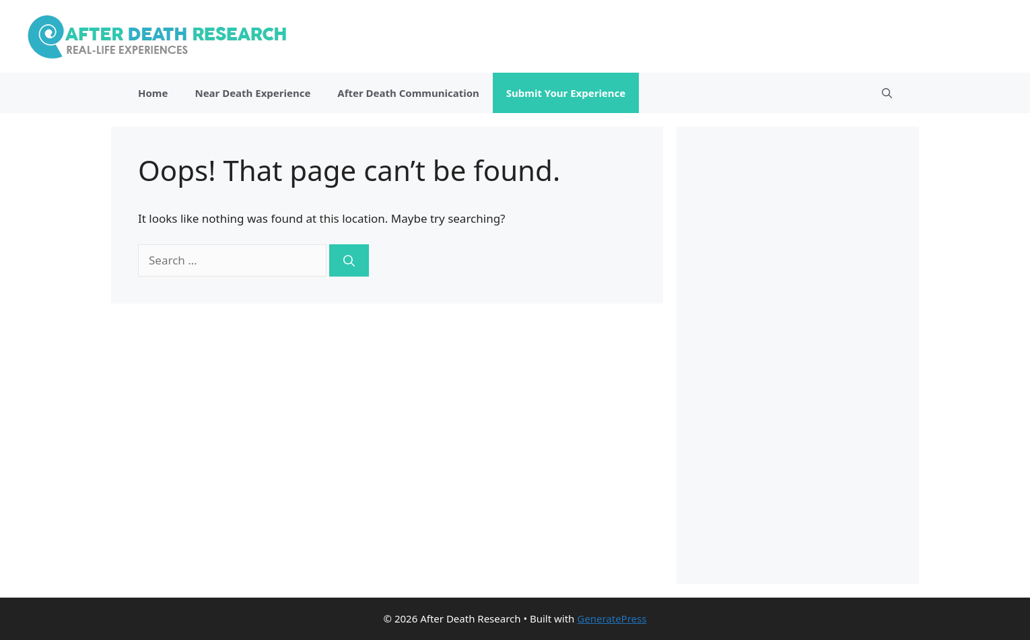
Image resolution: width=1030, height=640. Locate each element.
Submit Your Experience (565, 93)
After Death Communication (408, 93)
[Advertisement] (797, 355)
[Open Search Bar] (886, 93)
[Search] (349, 260)
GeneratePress (611, 618)
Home (153, 93)
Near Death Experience (252, 93)
